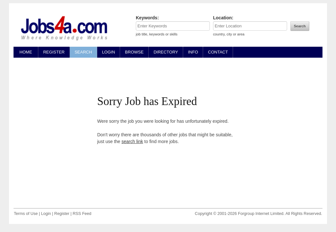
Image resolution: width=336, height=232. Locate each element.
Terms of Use (26, 213)
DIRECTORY (166, 52)
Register (62, 213)
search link (132, 141)
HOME (25, 52)
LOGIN (108, 52)
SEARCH (83, 52)
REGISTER (53, 52)
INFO (193, 52)
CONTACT (218, 52)
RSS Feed (82, 213)
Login (46, 213)
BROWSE (134, 52)
